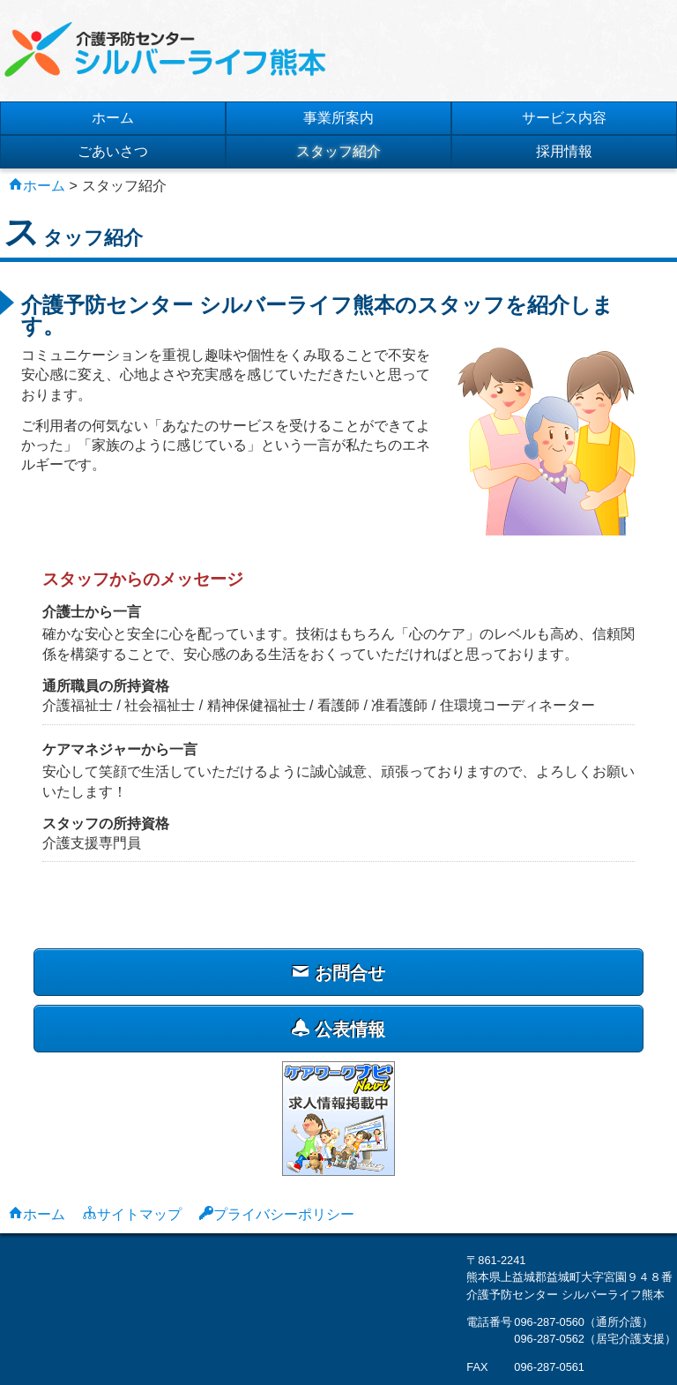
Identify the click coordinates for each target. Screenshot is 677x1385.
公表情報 (338, 1029)
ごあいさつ (113, 151)
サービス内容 (564, 117)
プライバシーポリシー (283, 1213)
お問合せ (338, 972)
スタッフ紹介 (338, 151)
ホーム (113, 117)
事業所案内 (338, 117)
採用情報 (564, 151)
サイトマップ (139, 1213)
